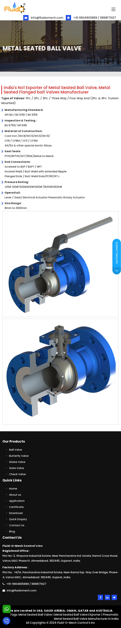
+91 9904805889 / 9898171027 (91, 18)
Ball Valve (15, 450)
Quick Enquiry (18, 519)
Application (17, 501)
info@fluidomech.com (43, 18)
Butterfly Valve (19, 456)
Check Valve (17, 474)
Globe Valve (17, 462)
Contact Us (16, 525)
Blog (12, 531)
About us (15, 495)
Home (13, 489)
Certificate (16, 507)
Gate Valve (16, 468)
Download (16, 513)
